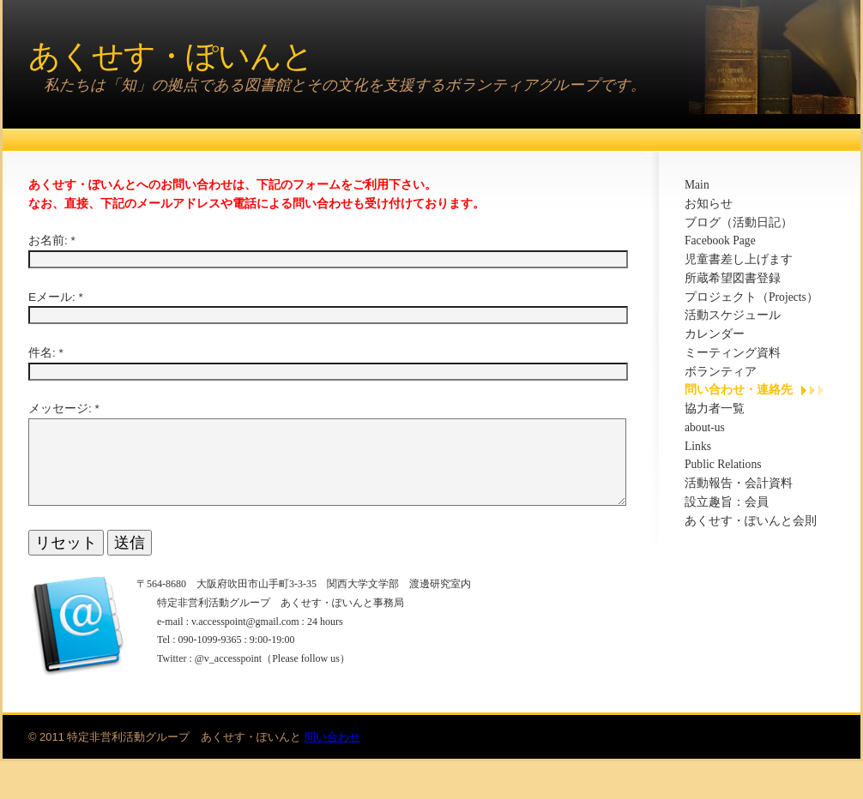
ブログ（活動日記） (739, 222)
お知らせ (709, 203)
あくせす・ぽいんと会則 (751, 520)
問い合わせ (332, 757)
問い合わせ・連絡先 (739, 389)
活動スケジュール (733, 315)
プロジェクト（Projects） (751, 297)
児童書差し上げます (739, 259)
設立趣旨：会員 (727, 502)
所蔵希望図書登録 (733, 278)
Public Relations (723, 464)
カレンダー (715, 333)
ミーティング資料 (733, 352)
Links (698, 446)
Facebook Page (720, 240)
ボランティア (721, 371)
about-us (705, 427)
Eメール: (51, 297)
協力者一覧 (715, 408)
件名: (42, 352)
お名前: (48, 240)
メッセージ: (60, 408)
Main (697, 184)
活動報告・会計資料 (739, 483)
